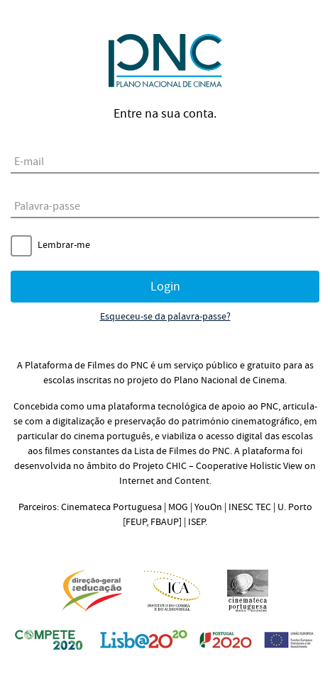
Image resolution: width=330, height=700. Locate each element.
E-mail (29, 161)
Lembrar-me (64, 245)
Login (165, 286)
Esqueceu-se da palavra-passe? (165, 316)
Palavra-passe (47, 206)
